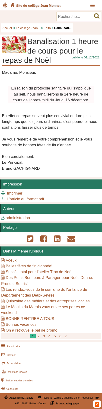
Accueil (8, 28)
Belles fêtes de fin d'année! (29, 266)
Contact (8, 355)
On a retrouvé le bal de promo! (32, 330)
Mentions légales (13, 372)
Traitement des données (16, 380)
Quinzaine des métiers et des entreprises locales (48, 301)
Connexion (9, 388)
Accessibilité (10, 363)
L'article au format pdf (25, 199)
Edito (47, 28)
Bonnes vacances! (22, 324)
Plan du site (10, 346)
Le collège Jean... (28, 28)
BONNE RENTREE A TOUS (30, 318)
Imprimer (14, 193)
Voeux (11, 260)
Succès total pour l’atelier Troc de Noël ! (40, 272)
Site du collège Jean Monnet (35, 5)
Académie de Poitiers (21, 397)
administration (18, 218)
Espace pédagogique (68, 403)
